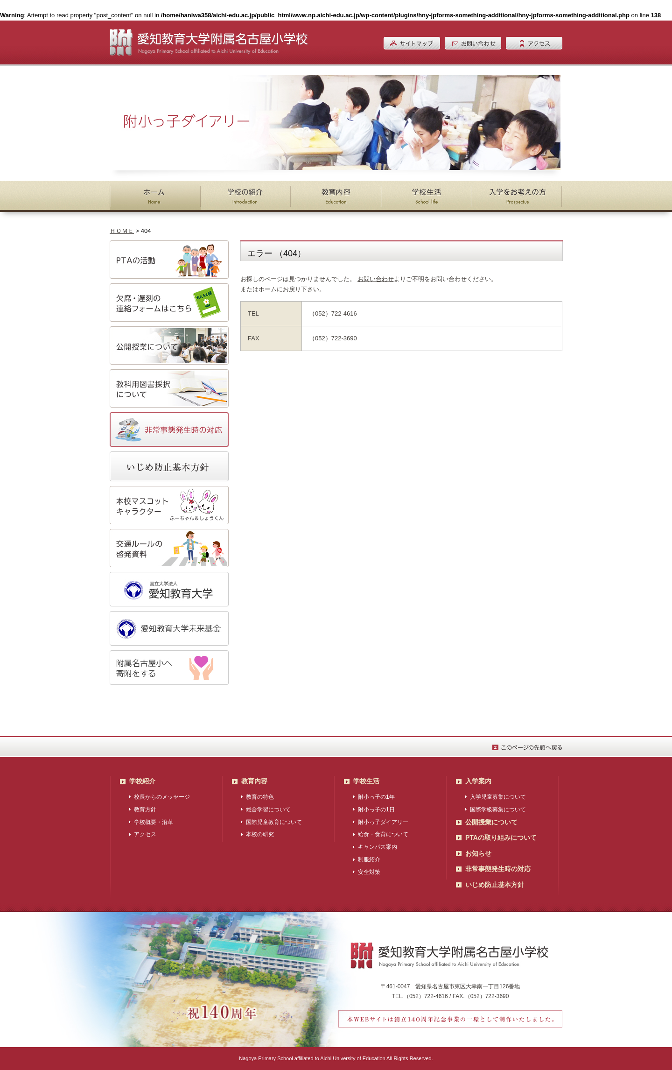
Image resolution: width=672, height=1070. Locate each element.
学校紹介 (142, 781)
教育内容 (254, 781)
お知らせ (478, 853)
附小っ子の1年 (376, 797)
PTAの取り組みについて (501, 837)
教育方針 (145, 809)
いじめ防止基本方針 (494, 884)
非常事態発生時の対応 (498, 869)
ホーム (268, 289)
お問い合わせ (375, 278)
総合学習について (268, 809)
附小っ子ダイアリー (383, 822)
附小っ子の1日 (376, 809)
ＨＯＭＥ (122, 230)
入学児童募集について (498, 797)
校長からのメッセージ (162, 797)
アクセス (145, 834)
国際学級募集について (498, 809)
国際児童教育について (274, 822)
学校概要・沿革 (153, 822)
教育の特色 (260, 797)
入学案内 (478, 781)
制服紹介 (369, 859)
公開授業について (491, 822)
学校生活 (366, 781)
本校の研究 (260, 834)
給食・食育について (383, 834)
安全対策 (369, 872)
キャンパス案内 (377, 847)
